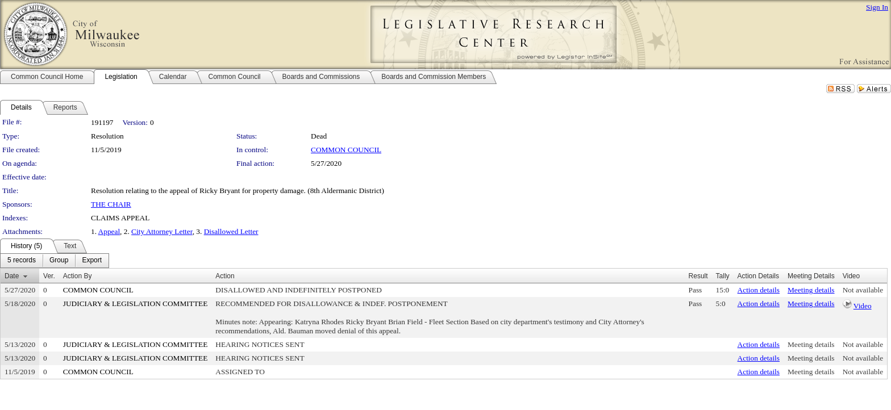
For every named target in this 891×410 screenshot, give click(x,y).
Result (698, 276)
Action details (759, 290)
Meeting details (811, 290)
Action (224, 276)
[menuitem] (22, 260)
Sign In (877, 7)
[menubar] (54, 260)
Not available (863, 290)
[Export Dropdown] (92, 260)
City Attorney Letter (162, 231)
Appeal (109, 231)
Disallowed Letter (231, 231)
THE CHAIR (111, 204)
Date (12, 276)
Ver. (49, 276)
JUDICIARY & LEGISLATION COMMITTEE (135, 303)
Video (862, 306)
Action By (77, 276)
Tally (723, 276)
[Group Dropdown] (59, 260)
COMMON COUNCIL (346, 149)
